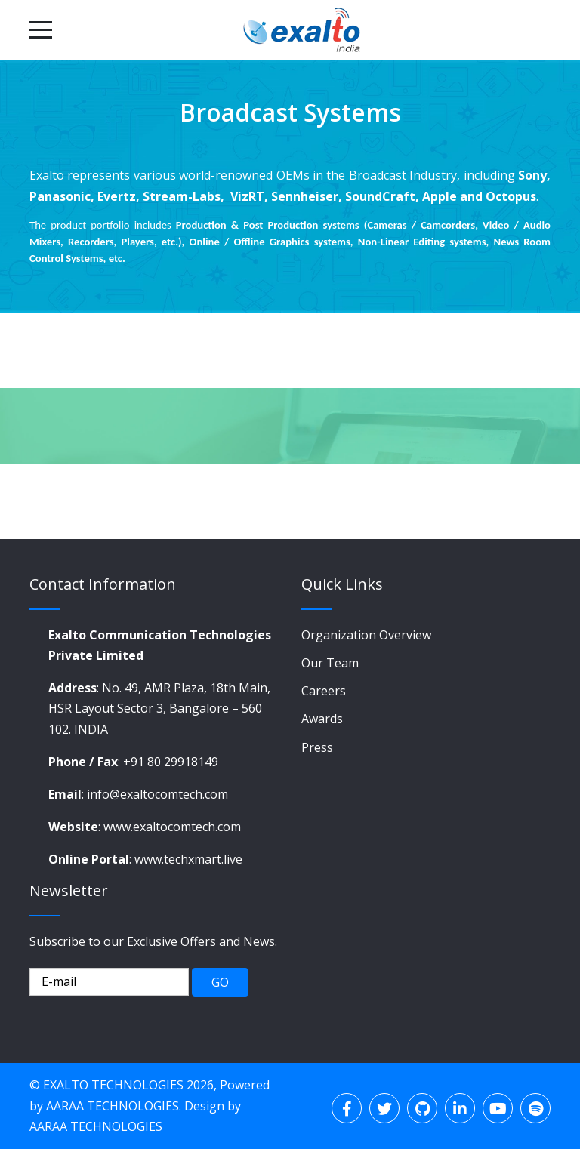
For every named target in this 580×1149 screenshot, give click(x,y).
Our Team (330, 663)
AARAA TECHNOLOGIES (112, 1106)
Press (317, 747)
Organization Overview (366, 635)
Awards (322, 718)
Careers (323, 690)
